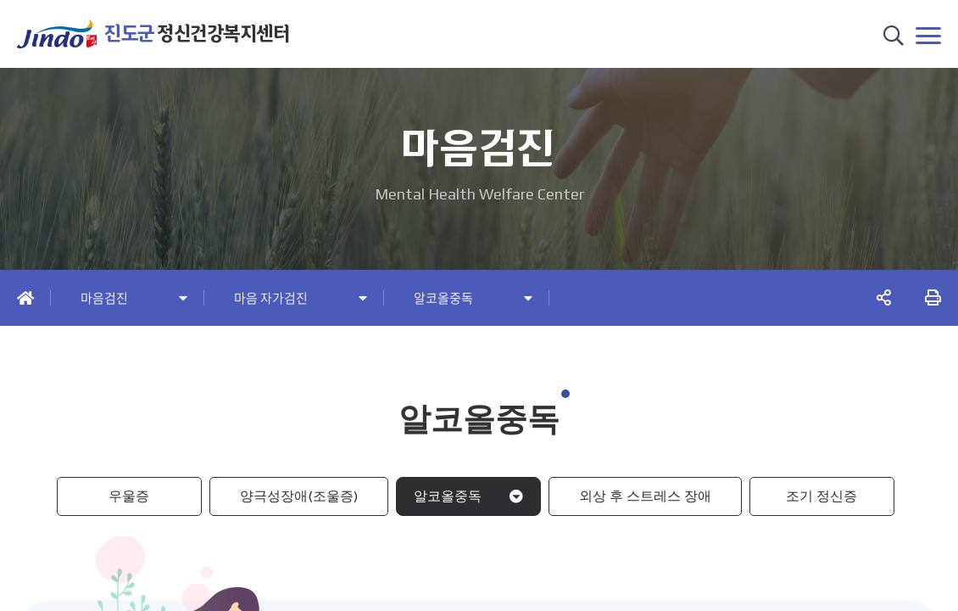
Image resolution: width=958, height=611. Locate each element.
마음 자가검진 (271, 298)
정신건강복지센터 (196, 33)
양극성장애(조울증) (299, 496)
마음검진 (104, 298)
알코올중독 (443, 298)
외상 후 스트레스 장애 (645, 496)
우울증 (129, 496)
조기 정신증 (821, 496)
